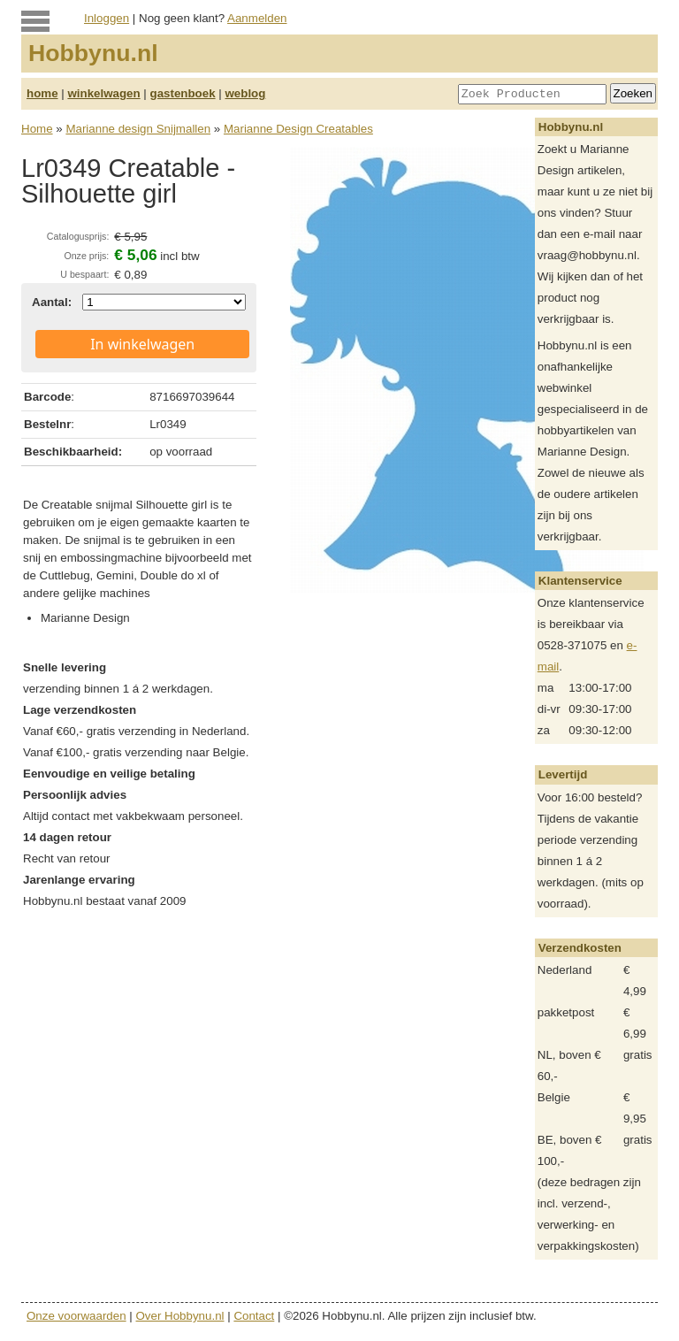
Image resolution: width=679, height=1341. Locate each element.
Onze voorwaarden (76, 1315)
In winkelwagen (142, 344)
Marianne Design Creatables (298, 128)
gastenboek (183, 93)
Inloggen (106, 18)
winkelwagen (103, 93)
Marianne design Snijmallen (137, 128)
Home (37, 128)
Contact (253, 1315)
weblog (245, 93)
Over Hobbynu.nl (180, 1315)
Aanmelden (256, 18)
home (42, 93)
